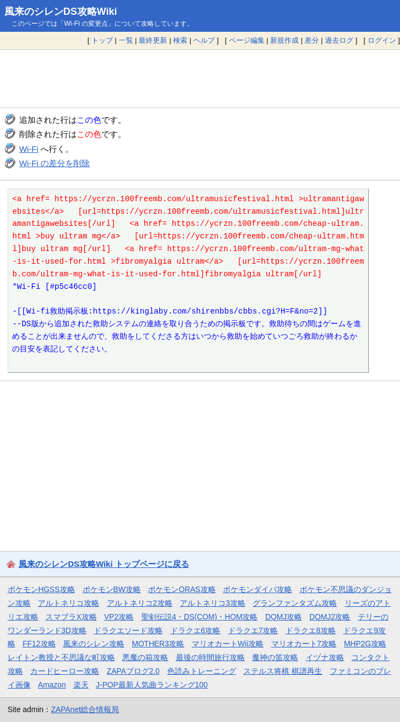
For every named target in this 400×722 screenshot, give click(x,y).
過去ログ (339, 40)
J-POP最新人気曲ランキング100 (152, 684)
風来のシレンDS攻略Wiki (60, 11)
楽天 (81, 684)
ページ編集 (247, 40)
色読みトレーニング (201, 671)
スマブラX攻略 (70, 616)
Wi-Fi (28, 149)
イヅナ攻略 (325, 657)
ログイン (382, 40)
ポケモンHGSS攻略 (41, 589)
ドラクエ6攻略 (195, 630)
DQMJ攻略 (283, 616)
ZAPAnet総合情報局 (85, 709)
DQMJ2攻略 (330, 616)
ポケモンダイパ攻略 (257, 589)
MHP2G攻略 (365, 643)
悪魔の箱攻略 (145, 657)
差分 (312, 40)
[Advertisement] (200, 78)
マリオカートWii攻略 (228, 643)
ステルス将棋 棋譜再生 (282, 671)
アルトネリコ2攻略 (140, 603)
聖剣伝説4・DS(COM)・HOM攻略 (199, 616)
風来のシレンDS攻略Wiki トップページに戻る (104, 563)
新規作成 (284, 40)
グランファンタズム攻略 (295, 603)
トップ (102, 40)
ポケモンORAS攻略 (181, 589)
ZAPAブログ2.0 (133, 671)
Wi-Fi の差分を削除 (54, 163)
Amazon (52, 684)
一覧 (126, 40)
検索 (180, 40)
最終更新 (153, 40)
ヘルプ (204, 40)
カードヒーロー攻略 (64, 671)
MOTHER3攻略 (158, 643)
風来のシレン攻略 (93, 643)
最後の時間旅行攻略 (210, 657)
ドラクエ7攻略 (253, 630)
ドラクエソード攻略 (128, 630)
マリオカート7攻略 (304, 643)
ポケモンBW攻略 (112, 589)
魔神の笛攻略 (275, 657)
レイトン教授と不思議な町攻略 (61, 657)
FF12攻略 (38, 643)
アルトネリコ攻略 (68, 603)
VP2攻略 (119, 616)
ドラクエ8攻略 (310, 630)
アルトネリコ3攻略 (212, 603)
